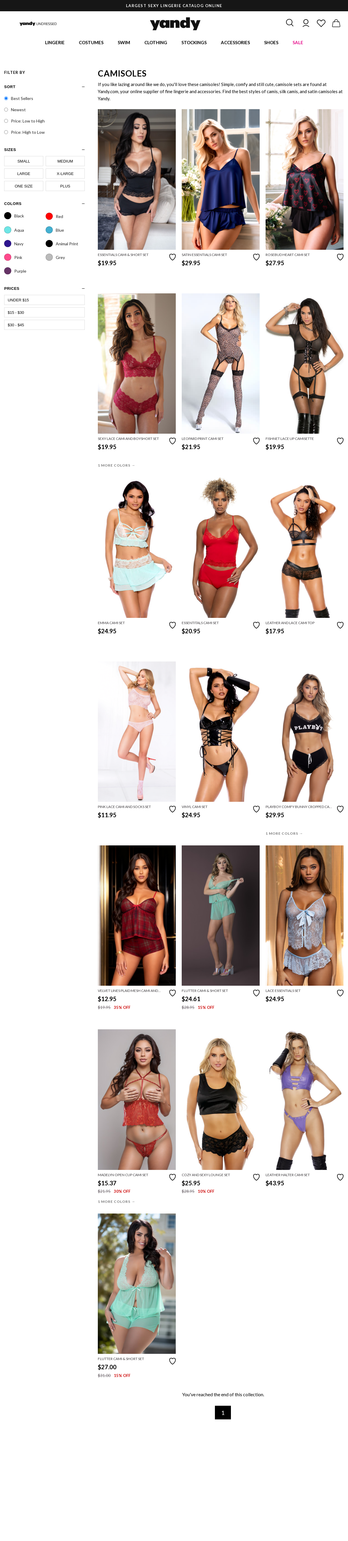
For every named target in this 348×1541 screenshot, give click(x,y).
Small (23, 162)
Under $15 (18, 301)
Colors (13, 204)
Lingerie (55, 43)
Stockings (194, 43)
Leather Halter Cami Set (288, 1175)
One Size (24, 187)
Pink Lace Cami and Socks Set (124, 807)
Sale (298, 43)
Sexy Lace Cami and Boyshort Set (128, 439)
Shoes (271, 43)
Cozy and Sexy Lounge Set (206, 1175)
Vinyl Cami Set (194, 807)
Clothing (155, 43)
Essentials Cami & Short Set (123, 255)
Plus (65, 187)
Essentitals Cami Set (200, 623)
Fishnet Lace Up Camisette (290, 439)
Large (23, 174)
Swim (124, 43)
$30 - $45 (16, 326)
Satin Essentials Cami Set (204, 255)
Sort (9, 87)
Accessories (235, 43)
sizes (10, 150)
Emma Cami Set (111, 623)
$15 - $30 (16, 313)
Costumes (91, 43)
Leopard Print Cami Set (203, 439)
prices (12, 289)
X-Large (65, 174)
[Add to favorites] (172, 257)
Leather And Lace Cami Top (290, 623)
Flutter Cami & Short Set (205, 992)
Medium (65, 162)
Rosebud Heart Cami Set (288, 255)
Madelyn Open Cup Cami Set (123, 1175)
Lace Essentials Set (283, 992)
